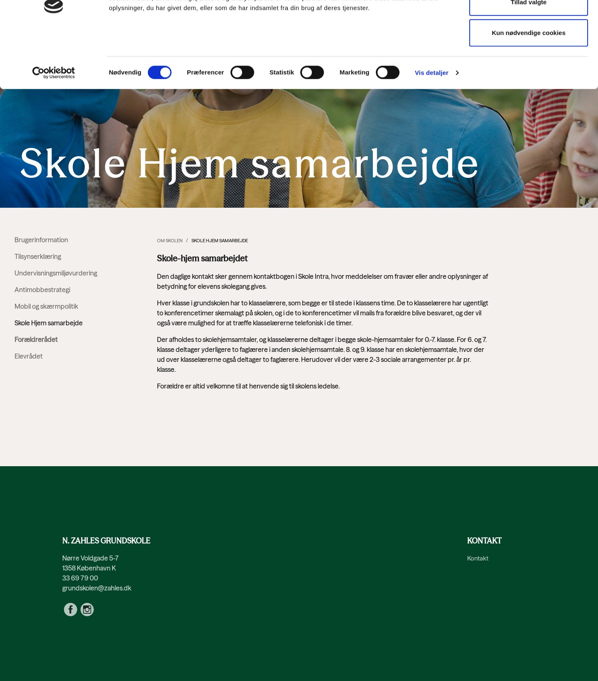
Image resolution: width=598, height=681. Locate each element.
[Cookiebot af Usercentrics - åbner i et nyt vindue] (53, 125)
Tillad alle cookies (528, 23)
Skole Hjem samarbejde (49, 323)
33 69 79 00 (80, 578)
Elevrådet (29, 356)
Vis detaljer (431, 124)
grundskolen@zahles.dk (96, 588)
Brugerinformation (41, 240)
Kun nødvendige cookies (529, 85)
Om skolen (170, 240)
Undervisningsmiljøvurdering (56, 273)
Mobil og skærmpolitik (46, 306)
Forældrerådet (36, 339)
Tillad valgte (529, 54)
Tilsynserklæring (38, 256)
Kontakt (477, 558)
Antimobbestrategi (42, 289)
